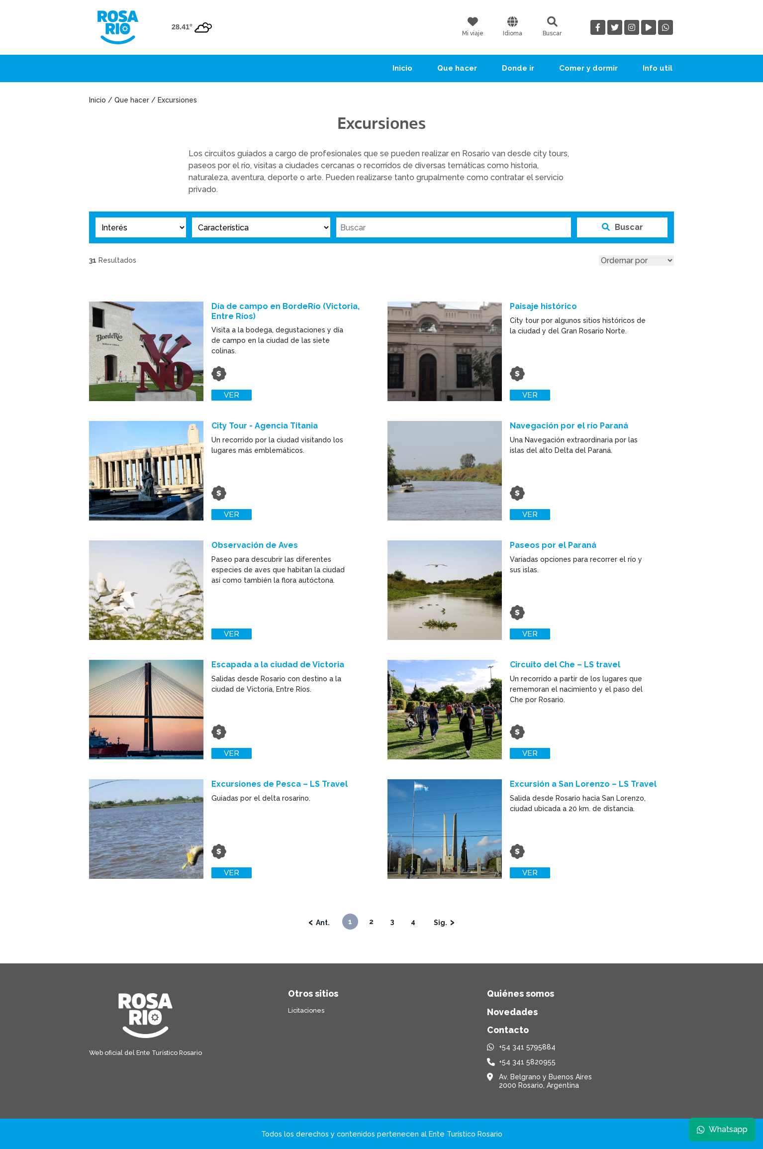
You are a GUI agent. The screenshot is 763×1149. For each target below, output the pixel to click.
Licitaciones (306, 1010)
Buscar (622, 227)
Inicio (402, 68)
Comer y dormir (588, 68)
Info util (657, 68)
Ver (232, 395)
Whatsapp (721, 1129)
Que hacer (457, 68)
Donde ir (518, 68)
